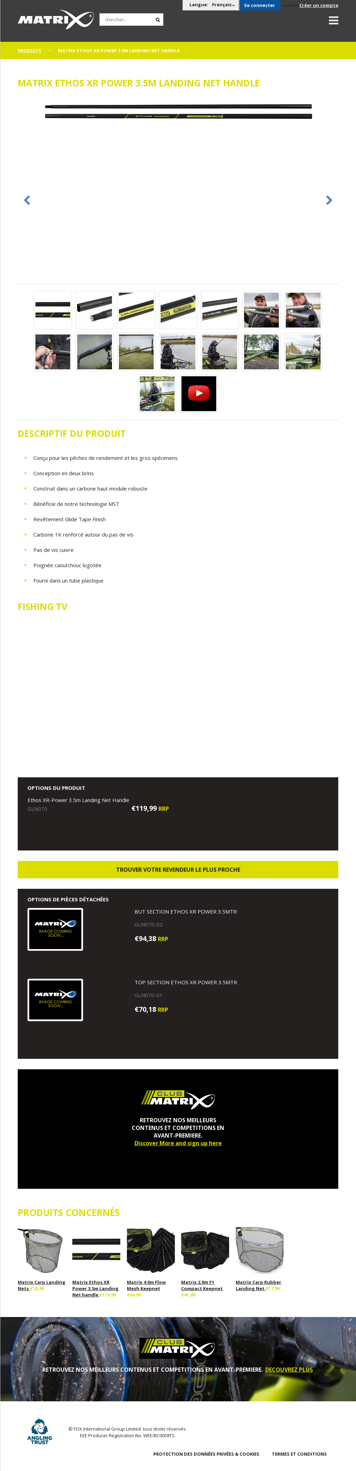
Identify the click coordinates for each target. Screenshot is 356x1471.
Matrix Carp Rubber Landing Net (258, 1285)
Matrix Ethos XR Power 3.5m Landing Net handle (95, 1288)
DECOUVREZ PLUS (289, 1369)
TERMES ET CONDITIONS (299, 1454)
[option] (178, 112)
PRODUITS (29, 50)
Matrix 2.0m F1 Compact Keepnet (202, 1285)
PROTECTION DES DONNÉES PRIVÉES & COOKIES (206, 1454)
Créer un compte (318, 5)
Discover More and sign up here (178, 1143)
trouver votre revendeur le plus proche (178, 869)
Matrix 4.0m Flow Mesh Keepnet (146, 1285)
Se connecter (259, 5)
